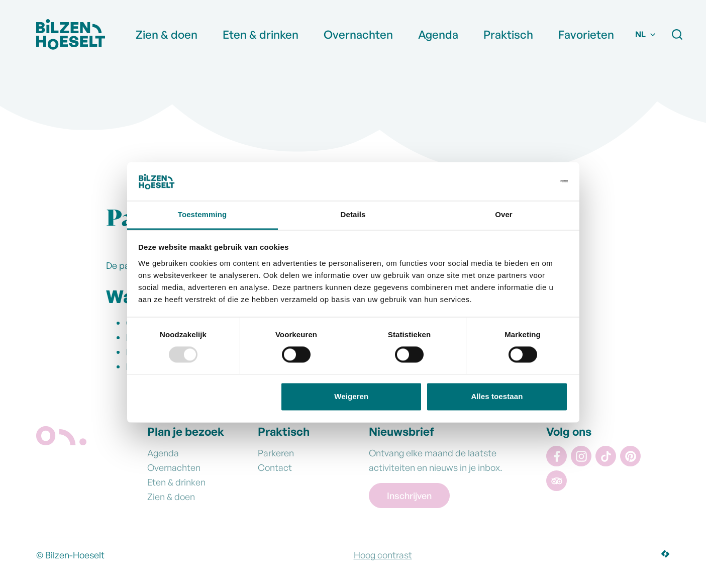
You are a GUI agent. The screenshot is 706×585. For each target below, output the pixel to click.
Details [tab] (353, 214)
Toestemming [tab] (202, 214)
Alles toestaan (497, 396)
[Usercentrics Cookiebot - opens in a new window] (524, 181)
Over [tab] (504, 214)
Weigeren (351, 396)
